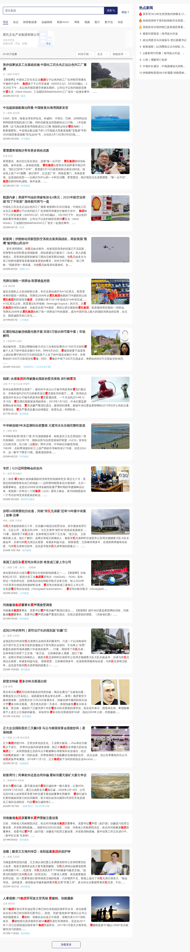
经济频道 (25, 185)
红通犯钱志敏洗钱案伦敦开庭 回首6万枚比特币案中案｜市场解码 (44, 334)
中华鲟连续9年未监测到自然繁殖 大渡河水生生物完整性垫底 (44, 426)
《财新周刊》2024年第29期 (35, 806)
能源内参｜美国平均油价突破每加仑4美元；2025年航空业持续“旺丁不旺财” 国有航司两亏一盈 (44, 199)
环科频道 (24, 456)
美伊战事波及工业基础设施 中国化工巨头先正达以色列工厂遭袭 (45, 67)
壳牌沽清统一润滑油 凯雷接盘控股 (26, 281)
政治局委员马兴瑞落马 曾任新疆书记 (165, 40)
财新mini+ (25, 269)
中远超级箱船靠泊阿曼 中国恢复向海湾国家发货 (35, 108)
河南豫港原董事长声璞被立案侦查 (30, 818)
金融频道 (24, 763)
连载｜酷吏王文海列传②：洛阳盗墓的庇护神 (36, 852)
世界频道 (26, 716)
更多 (48, 43)
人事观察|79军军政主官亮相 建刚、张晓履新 (38, 898)
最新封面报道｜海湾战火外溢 (160, 33)
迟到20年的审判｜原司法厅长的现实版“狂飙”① (35, 630)
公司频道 (25, 138)
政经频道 (24, 413)
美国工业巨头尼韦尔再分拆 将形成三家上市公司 (37, 562)
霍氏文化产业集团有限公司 (21, 34)
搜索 (111, 10)
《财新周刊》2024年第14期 (36, 366)
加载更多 (66, 944)
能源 (23, 95)
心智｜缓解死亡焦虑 (155, 59)
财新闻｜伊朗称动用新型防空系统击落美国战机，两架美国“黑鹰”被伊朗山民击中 (45, 241)
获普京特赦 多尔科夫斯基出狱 (25, 681)
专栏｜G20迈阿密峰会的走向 (22, 468)
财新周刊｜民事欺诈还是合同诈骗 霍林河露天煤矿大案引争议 (45, 775)
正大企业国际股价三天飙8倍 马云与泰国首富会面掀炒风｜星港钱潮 (44, 730)
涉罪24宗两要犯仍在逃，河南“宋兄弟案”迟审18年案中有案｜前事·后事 (44, 513)
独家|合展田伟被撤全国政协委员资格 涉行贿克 (39, 379)
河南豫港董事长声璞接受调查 (27, 605)
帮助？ (125, 12)
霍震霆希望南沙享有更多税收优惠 (26, 151)
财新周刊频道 (28, 499)
